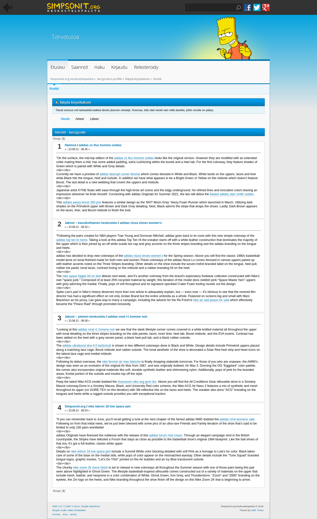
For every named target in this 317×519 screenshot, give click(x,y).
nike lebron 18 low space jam (109, 406)
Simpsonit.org (75, 406)
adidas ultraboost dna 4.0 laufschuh (86, 345)
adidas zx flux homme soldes (100, 145)
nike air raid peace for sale (211, 300)
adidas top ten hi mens (71, 240)
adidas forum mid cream (165, 435)
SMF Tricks (257, 510)
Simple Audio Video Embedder (69, 510)
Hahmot (70, 145)
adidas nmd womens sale (237, 419)
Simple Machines (90, 506)
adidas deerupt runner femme (120, 174)
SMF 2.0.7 (58, 506)
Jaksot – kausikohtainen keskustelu (91, 223)
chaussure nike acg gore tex (137, 381)
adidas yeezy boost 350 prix (82, 202)
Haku (238, 7)
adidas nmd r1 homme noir (127, 316)
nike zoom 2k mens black (90, 467)
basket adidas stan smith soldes (232, 194)
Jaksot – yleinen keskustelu (85, 316)
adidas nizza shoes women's (141, 223)
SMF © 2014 (72, 506)
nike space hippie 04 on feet (81, 276)
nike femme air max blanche (121, 361)
